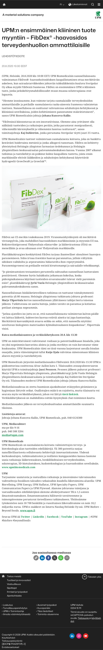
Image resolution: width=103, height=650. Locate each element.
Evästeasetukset (10, 647)
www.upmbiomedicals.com (19, 467)
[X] (54, 557)
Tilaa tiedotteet (45, 611)
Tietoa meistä (14, 576)
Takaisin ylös (94, 576)
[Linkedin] (42, 557)
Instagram (81, 516)
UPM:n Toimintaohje (13, 611)
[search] (92, 4)
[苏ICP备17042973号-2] (14, 644)
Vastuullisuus (14, 584)
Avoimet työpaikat (47, 605)
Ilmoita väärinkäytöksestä (16, 614)
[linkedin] (72, 636)
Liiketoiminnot (78, 4)
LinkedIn (38, 516)
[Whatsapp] (60, 557)
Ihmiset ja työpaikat (17, 591)
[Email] (67, 557)
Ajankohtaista (14, 595)
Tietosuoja (83, 618)
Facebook (53, 516)
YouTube (66, 516)
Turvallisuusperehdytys (15, 608)
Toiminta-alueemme (48, 614)
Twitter (25, 516)
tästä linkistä (70, 394)
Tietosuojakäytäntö (12, 640)
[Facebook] (48, 557)
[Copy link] (36, 557)
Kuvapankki (43, 608)
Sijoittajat (12, 588)
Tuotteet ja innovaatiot (19, 580)
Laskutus (8, 605)
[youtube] (85, 636)
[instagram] (79, 636)
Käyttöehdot (8, 637)
